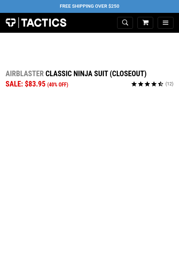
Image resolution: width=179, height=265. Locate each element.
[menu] (165, 23)
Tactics (36, 23)
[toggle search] (125, 23)
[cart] (145, 23)
